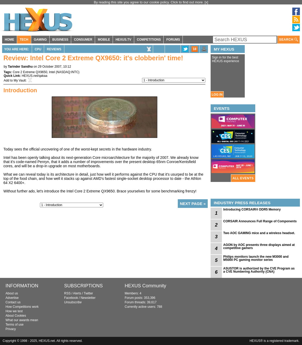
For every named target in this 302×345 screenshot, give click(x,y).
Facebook (71, 298)
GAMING (40, 39)
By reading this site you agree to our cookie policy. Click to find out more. (149, 2)
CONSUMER (83, 39)
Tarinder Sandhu (20, 66)
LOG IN (217, 94)
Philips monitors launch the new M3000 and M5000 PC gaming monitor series (256, 258)
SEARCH (288, 40)
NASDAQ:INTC (68, 72)
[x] (206, 2)
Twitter (88, 293)
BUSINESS (60, 39)
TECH (24, 39)
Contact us (13, 302)
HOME (9, 39)
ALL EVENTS (243, 178)
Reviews (54, 49)
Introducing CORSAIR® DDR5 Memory (252, 209)
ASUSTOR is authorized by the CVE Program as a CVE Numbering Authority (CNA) (259, 270)
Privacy (11, 329)
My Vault (20, 80)
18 (194, 49)
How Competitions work (22, 307)
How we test (14, 311)
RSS (67, 293)
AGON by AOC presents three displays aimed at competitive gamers (259, 246)
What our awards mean (22, 320)
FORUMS (173, 39)
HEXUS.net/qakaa (34, 76)
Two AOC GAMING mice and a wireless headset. (259, 233)
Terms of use (15, 324)
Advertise (12, 298)
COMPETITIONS (149, 39)
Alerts (77, 293)
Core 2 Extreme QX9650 (30, 72)
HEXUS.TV (123, 39)
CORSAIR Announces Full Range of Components (260, 221)
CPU (38, 49)
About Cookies (16, 315)
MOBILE (104, 39)
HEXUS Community (145, 285)
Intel (52, 72)
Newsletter (88, 298)
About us (12, 293)
